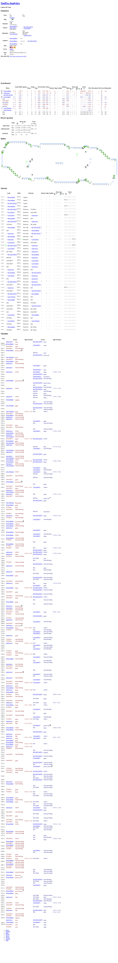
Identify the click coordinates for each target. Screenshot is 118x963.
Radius (11, 49)
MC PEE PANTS (28, 27)
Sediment (12, 17)
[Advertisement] (14, 68)
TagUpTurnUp (27, 35)
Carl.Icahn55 (27, 28)
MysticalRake (13, 26)
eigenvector (13, 27)
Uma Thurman (13, 34)
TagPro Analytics (10, 3)
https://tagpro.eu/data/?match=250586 (18, 56)
